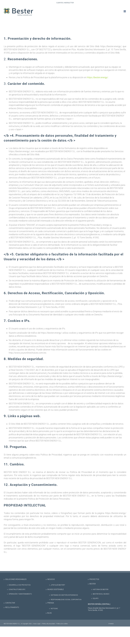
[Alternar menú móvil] (125, 11)
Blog (49, 613)
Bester (92, 584)
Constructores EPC (17, 589)
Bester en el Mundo (101, 594)
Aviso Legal (36, 624)
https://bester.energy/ (97, 77)
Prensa (50, 603)
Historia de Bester (100, 589)
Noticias (54, 608)
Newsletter (69, 3)
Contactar (10, 603)
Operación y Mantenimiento (20, 594)
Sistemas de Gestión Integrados (64, 595)
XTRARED (111, 623)
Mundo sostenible (55, 589)
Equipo (95, 598)
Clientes (59, 3)
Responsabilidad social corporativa (66, 599)
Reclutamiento (12, 607)
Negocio (51, 579)
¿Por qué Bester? (58, 585)
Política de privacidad (48, 624)
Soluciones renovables (15, 579)
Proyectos (94, 579)
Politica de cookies (62, 624)
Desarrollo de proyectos (20, 585)
